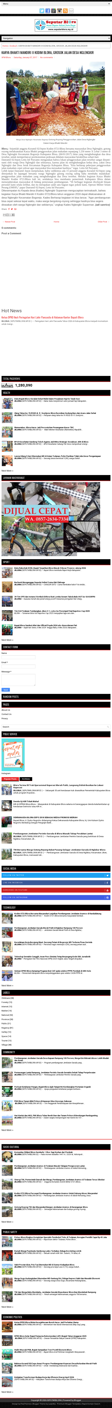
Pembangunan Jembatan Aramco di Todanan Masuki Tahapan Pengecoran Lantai (49, 1166)
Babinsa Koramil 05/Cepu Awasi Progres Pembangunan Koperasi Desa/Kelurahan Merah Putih (55, 1364)
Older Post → (104, 222)
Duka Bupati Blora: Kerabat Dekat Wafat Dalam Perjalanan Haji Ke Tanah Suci (47, 399)
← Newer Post (8, 222)
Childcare (6, 998)
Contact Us (6, 714)
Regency (5, 1028)
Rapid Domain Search (91, 1404)
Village (5, 1045)
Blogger (77, 1400)
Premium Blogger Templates (69, 1404)
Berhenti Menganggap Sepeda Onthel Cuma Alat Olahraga (39, 582)
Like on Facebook (56, 883)
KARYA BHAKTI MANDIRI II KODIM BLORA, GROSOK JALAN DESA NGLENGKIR (48, 52)
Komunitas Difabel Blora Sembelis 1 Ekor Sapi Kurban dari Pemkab (43, 1152)
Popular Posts (10, 779)
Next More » (7, 470)
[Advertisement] (56, 352)
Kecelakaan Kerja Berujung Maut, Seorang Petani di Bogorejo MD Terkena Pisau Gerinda (53, 942)
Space (4, 1036)
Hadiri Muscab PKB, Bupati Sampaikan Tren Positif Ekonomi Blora (42, 1350)
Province (5, 1019)
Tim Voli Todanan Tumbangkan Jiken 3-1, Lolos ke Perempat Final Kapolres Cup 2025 (52, 611)
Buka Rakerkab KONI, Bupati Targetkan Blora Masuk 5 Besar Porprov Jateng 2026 (50, 568)
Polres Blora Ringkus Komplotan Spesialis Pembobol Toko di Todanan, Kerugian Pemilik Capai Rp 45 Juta (60, 1237)
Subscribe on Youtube (56, 890)
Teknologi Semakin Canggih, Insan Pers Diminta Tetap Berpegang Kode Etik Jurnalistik (52, 957)
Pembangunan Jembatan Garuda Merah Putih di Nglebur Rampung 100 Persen (48, 928)
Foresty (5, 1002)
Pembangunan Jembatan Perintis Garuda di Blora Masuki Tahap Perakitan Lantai (53, 833)
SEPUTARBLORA (54, 1400)
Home (5, 46)
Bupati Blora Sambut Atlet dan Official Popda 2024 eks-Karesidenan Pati (45, 625)
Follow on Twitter (56, 875)
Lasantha (52, 1404)
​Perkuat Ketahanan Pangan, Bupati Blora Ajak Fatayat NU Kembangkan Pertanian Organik (52, 1087)
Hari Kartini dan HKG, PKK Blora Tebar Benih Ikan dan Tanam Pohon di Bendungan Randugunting (56, 1116)
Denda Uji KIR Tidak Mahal (26, 801)
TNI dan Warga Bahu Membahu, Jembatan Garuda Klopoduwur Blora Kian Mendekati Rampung (55, 1292)
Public (4, 1023)
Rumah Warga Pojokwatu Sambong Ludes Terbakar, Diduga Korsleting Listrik (47, 1251)
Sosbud (13, 46)
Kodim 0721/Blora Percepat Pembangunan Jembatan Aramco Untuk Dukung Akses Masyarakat (56, 1193)
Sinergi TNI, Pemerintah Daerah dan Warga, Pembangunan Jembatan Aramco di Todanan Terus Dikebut (59, 1180)
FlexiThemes (26, 1404)
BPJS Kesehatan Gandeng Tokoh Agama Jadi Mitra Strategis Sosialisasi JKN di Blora (51, 442)
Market (5, 1011)
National (5, 1015)
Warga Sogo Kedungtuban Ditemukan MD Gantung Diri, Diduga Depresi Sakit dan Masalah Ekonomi (57, 1278)
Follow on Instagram (56, 898)
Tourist (5, 1040)
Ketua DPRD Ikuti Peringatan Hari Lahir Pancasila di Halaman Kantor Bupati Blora (42, 317)
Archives (26, 779)
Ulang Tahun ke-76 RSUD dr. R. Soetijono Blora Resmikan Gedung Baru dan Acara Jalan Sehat (55, 413)
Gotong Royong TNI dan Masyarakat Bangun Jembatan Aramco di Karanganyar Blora (51, 1207)
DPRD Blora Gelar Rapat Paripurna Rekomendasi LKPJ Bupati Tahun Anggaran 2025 (50, 1336)
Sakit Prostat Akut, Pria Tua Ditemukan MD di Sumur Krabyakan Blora (44, 1265)
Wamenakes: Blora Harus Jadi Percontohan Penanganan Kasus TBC (44, 427)
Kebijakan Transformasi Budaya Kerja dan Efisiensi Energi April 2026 (44, 1377)
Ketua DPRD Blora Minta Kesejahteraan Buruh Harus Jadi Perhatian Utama (46, 1322)
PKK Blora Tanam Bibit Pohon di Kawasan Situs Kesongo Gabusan (42, 1101)
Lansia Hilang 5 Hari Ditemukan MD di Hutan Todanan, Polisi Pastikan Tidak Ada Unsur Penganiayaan (57, 456)
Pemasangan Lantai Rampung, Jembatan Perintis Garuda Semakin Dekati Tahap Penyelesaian (54, 1073)
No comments (46, 57)
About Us (6, 710)
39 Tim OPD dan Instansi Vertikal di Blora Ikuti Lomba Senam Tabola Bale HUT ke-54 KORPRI (54, 597)
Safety (4, 1032)
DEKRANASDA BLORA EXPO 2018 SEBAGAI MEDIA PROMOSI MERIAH (45, 817)
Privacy (5, 718)
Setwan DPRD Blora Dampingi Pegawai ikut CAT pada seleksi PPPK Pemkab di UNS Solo (52, 971)
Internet (5, 1006)
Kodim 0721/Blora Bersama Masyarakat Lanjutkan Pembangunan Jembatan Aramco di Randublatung (57, 914)
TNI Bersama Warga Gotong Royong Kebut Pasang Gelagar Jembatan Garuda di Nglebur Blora (59, 850)
